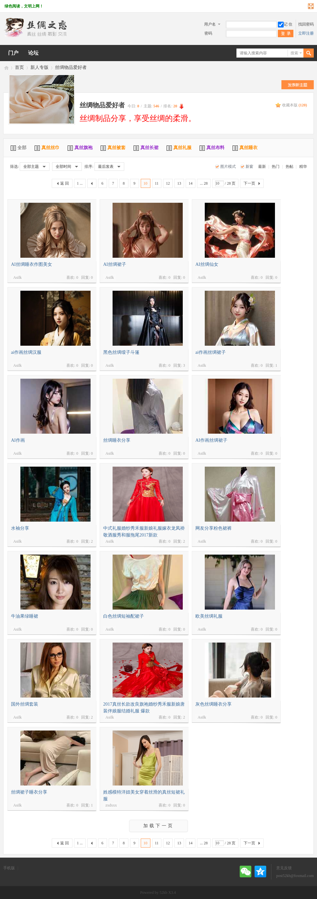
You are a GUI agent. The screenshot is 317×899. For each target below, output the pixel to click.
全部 (19, 148)
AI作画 (18, 440)
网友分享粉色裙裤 (213, 528)
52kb (163, 892)
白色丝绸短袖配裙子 (123, 616)
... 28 (204, 183)
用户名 (210, 24)
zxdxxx (111, 805)
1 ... (80, 183)
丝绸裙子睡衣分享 (29, 792)
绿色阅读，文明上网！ (24, 6)
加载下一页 (158, 825)
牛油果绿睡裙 (24, 616)
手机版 (9, 868)
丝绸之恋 (5, 67)
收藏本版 (294, 105)
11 (157, 183)
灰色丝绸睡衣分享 (213, 704)
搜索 (294, 53)
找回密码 (306, 24)
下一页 (249, 183)
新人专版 (39, 67)
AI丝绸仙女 (206, 264)
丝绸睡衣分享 (116, 440)
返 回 (64, 183)
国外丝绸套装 (24, 704)
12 (168, 183)
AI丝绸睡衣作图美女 (31, 264)
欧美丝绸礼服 (209, 616)
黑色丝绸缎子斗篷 (121, 352)
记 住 (285, 24)
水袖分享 (20, 528)
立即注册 (306, 33)
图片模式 (228, 166)
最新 (262, 166)
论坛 (33, 53)
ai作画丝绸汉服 (26, 352)
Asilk (17, 277)
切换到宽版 (310, 6)
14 (190, 183)
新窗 (249, 166)
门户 (13, 53)
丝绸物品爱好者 (71, 67)
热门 (275, 166)
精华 (303, 166)
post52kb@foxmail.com (295, 875)
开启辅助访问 (304, 6)
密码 (208, 33)
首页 (19, 67)
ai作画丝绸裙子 (210, 352)
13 (179, 183)
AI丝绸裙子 (114, 264)
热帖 (289, 166)
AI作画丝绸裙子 (211, 440)
